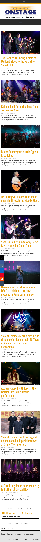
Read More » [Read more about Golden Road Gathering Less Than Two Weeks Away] (5, 124)
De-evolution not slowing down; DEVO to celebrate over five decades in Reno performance (18, 291)
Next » (32, 508)
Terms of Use (22, 539)
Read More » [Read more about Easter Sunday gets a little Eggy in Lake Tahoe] (5, 169)
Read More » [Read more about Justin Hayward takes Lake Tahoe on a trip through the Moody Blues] (5, 214)
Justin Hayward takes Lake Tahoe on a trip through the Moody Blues (20, 199)
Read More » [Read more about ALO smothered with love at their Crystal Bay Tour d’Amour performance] (5, 409)
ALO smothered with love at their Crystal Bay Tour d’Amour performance (19, 392)
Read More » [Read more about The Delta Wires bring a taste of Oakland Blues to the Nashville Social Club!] (5, 79)
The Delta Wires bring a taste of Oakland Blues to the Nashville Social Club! (18, 61)
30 (27, 508)
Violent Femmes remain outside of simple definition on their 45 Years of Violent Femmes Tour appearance (20, 341)
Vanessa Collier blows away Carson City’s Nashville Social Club (20, 244)
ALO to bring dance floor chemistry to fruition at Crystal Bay (20, 488)
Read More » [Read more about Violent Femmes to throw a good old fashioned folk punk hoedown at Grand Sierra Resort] (5, 458)
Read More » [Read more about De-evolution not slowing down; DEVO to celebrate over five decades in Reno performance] (5, 308)
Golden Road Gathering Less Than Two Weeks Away (19, 108)
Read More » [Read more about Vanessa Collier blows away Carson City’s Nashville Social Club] (5, 259)
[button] (20, 22)
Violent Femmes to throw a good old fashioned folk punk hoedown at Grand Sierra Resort (19, 440)
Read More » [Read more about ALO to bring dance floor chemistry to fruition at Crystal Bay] (5, 503)
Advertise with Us (34, 539)
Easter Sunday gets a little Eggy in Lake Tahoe (19, 153)
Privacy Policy (12, 539)
